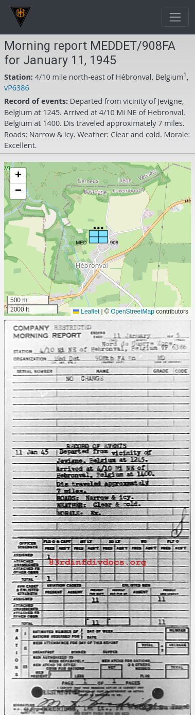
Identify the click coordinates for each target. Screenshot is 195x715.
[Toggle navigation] (175, 17)
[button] (97, 236)
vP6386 (16, 88)
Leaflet (86, 311)
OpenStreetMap (132, 311)
